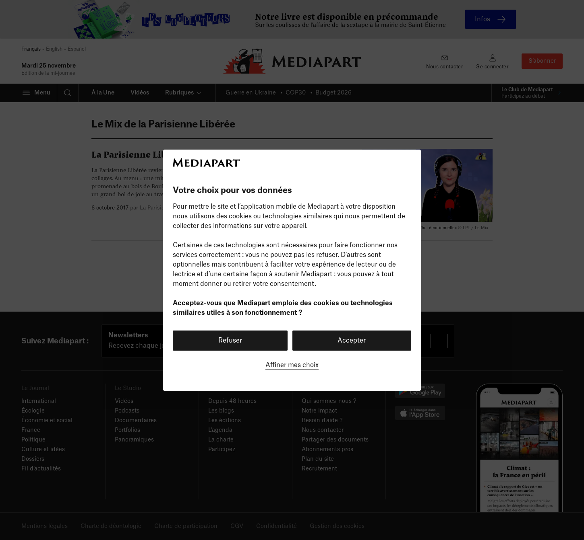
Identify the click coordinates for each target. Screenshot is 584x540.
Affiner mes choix (292, 365)
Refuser (230, 340)
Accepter (352, 340)
